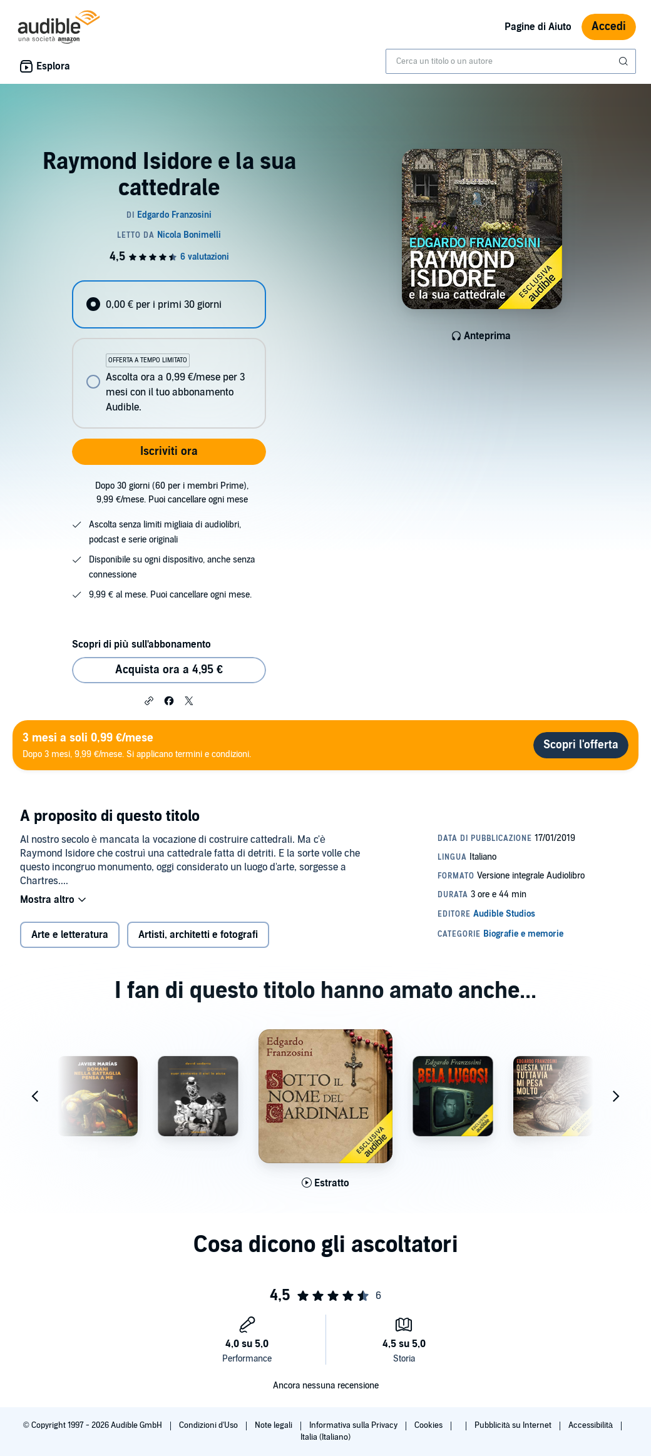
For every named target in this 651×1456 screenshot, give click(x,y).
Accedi (609, 26)
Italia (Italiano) (325, 1437)
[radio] (168, 304)
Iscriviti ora (169, 451)
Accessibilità (591, 1425)
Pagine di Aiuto (538, 27)
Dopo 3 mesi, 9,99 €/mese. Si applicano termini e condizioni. (137, 745)
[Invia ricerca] (624, 61)
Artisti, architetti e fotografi (198, 935)
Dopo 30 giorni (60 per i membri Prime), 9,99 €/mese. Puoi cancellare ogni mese (172, 493)
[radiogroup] (168, 354)
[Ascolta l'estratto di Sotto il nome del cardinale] (325, 1183)
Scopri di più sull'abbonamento (141, 644)
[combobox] (511, 61)
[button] (149, 700)
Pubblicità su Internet (513, 1425)
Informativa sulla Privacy (354, 1425)
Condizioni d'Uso (209, 1425)
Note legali (274, 1425)
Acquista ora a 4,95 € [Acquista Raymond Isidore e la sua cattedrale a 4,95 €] (169, 669)
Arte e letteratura (69, 935)
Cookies (429, 1425)
